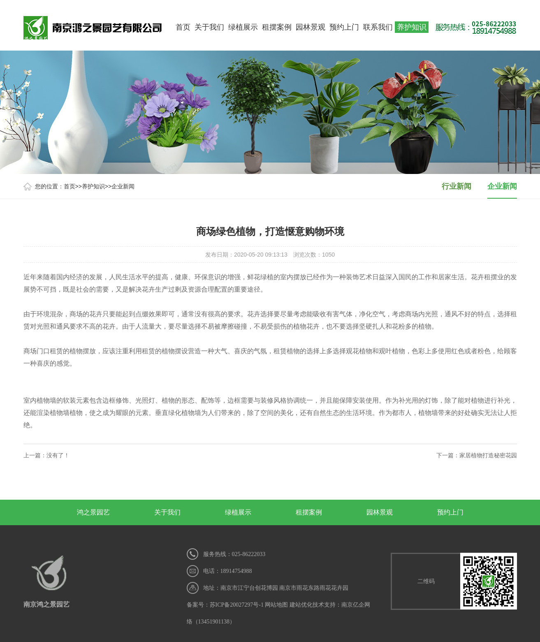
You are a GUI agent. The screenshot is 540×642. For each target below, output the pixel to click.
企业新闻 (122, 186)
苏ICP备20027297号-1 (237, 605)
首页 (183, 27)
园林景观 (310, 27)
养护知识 (411, 27)
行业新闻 (456, 186)
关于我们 (209, 27)
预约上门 (344, 27)
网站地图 (276, 605)
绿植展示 (243, 27)
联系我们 (378, 27)
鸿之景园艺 (93, 512)
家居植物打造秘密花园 (488, 455)
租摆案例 (277, 27)
